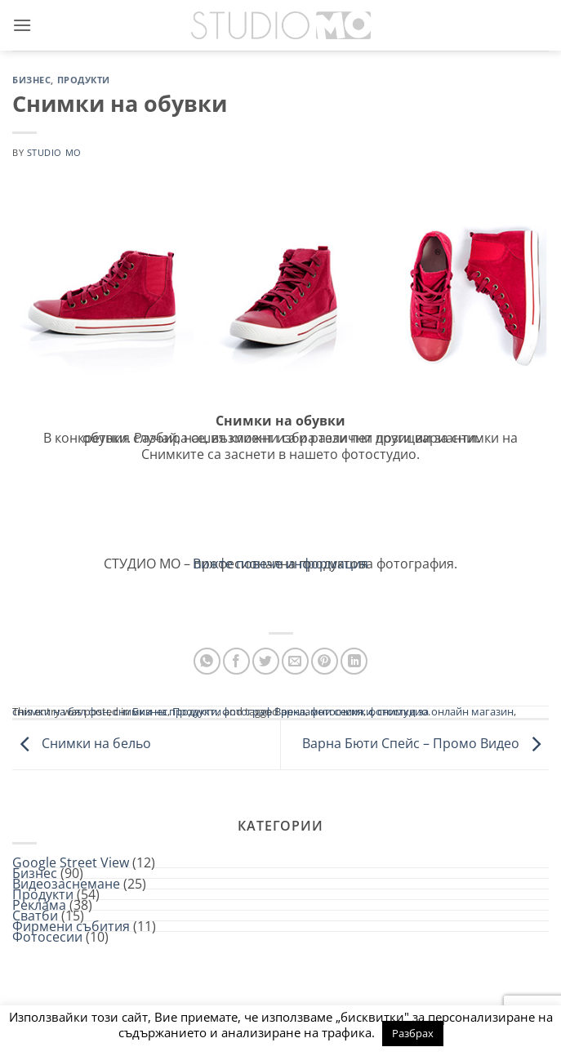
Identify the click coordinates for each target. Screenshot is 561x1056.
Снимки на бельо (81, 743)
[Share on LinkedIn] (354, 661)
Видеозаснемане (66, 884)
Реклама (39, 905)
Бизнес (31, 80)
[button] (22, 25)
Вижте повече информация (280, 564)
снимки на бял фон (60, 711)
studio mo (54, 152)
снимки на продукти (165, 711)
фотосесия (336, 711)
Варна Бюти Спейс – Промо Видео (425, 743)
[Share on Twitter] (265, 661)
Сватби (35, 915)
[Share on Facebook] (236, 661)
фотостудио (398, 711)
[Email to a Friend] (295, 661)
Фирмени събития (71, 926)
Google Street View (70, 862)
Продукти (83, 80)
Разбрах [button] (413, 1033)
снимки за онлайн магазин (445, 711)
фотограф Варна (263, 711)
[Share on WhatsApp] (207, 661)
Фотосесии (47, 937)
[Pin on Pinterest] (324, 661)
